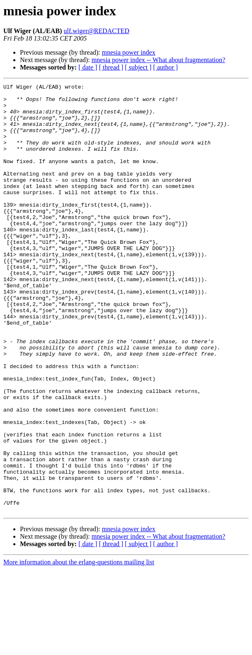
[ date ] (87, 67)
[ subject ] (138, 67)
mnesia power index (128, 52)
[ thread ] (111, 67)
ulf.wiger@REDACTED (96, 30)
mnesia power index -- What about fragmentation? (158, 59)
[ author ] (165, 67)
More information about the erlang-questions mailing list (78, 647)
